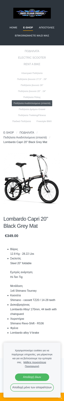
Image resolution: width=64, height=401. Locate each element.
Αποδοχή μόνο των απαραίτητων (32, 387)
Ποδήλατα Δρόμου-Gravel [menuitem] (32, 109)
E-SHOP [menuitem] (28, 27)
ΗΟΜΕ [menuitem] (13, 27)
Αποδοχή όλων (32, 377)
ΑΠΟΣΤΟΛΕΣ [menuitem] (46, 27)
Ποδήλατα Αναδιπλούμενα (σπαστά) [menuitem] (31, 103)
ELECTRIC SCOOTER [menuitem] (32, 57)
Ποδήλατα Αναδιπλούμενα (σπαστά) (25, 137)
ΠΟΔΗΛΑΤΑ (27, 132)
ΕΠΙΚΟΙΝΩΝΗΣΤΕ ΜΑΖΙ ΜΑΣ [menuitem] (32, 35)
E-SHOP (8, 132)
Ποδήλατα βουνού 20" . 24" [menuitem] (32, 91)
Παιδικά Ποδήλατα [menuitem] (21, 121)
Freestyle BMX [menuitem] (44, 121)
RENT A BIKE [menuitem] (32, 64)
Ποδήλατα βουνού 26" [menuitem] (32, 85)
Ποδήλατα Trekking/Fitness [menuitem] (32, 115)
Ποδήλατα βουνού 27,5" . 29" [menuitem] (32, 79)
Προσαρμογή (32, 366)
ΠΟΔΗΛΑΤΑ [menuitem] (32, 51)
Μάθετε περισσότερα (34, 362)
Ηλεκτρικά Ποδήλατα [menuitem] (32, 73)
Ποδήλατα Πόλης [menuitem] (32, 97)
